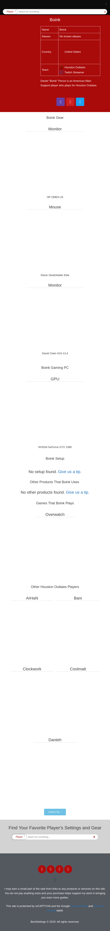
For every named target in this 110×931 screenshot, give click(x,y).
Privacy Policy (79, 906)
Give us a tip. (69, 471)
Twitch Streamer (72, 72)
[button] (106, 4)
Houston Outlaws (72, 67)
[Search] (105, 12)
